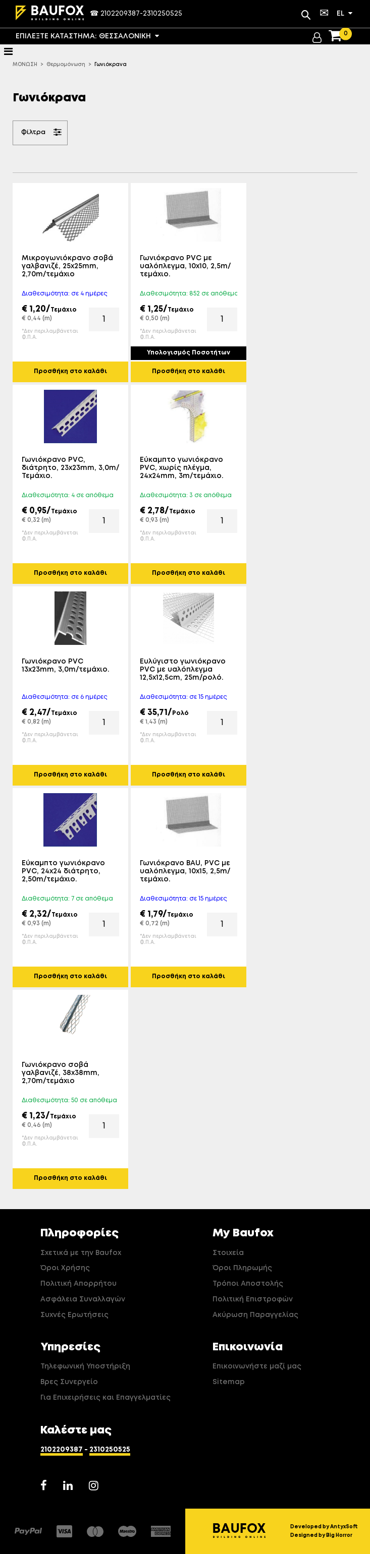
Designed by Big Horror (321, 1535)
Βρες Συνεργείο (69, 1382)
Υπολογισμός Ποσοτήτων (188, 353)
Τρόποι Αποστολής (248, 1283)
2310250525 (162, 13)
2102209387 (120, 13)
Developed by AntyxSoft (324, 1526)
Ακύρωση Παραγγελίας (255, 1315)
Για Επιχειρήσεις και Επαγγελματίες (105, 1397)
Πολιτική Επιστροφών (253, 1299)
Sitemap (229, 1382)
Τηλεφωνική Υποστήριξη (85, 1366)
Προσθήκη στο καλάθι (70, 372)
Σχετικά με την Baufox (80, 1253)
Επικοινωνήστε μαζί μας (257, 1366)
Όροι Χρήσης (65, 1268)
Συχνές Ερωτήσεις (74, 1315)
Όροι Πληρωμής (242, 1268)
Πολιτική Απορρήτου (78, 1283)
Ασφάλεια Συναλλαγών (82, 1299)
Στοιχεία (228, 1253)
